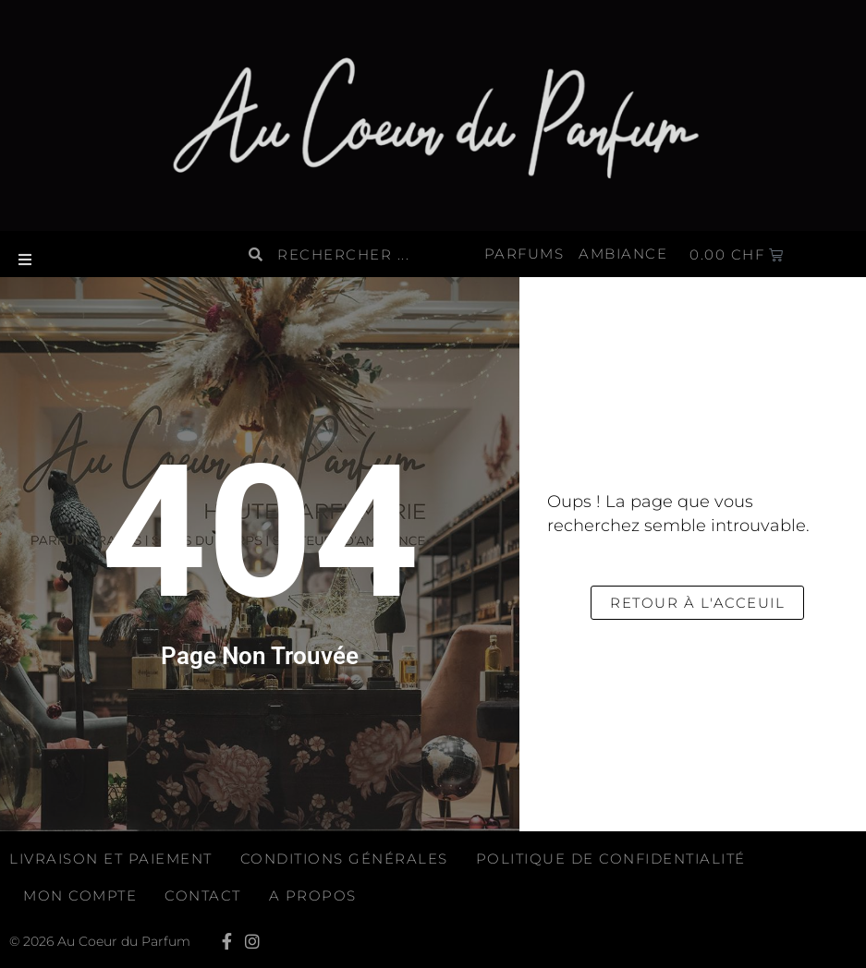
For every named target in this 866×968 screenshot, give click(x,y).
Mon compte (80, 895)
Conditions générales (344, 858)
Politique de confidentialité (611, 858)
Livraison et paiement (111, 858)
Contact (203, 895)
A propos (313, 895)
